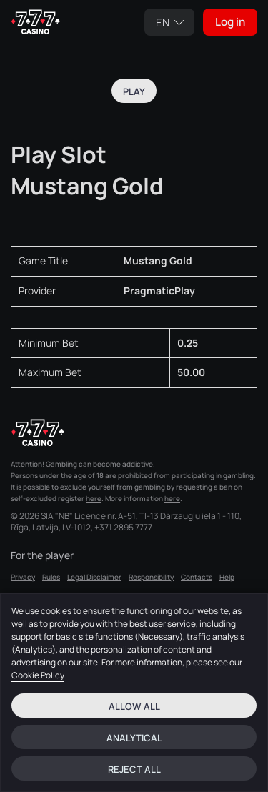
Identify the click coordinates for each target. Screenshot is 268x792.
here (93, 498)
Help (226, 577)
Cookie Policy (37, 675)
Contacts (196, 577)
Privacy (23, 577)
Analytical (134, 737)
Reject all (134, 769)
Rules (51, 577)
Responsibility (151, 577)
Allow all (134, 706)
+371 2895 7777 (123, 527)
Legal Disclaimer (94, 577)
